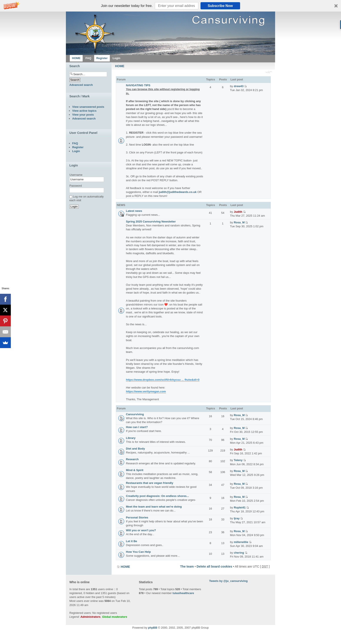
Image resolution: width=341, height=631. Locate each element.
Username (75, 174)
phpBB (152, 627)
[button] (170, 6)
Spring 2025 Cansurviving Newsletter (151, 221)
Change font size (269, 72)
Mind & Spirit (134, 470)
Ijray (237, 518)
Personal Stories (137, 517)
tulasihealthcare (183, 593)
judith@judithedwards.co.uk (178, 192)
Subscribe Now (220, 6)
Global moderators (114, 616)
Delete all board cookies (214, 566)
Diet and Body (135, 448)
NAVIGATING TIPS (138, 85)
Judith (238, 211)
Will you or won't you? (141, 530)
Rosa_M (239, 222)
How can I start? (137, 427)
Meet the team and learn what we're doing (154, 506)
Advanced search (81, 84)
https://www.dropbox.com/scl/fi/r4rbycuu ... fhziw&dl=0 (162, 379)
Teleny (238, 460)
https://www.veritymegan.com (146, 391)
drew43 (239, 86)
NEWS (121, 205)
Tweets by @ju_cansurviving (228, 581)
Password (75, 185)
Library (130, 438)
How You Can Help (138, 551)
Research (132, 459)
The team (187, 566)
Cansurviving (135, 414)
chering (239, 552)
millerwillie (241, 542)
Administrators (90, 616)
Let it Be (131, 541)
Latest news (134, 211)
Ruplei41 (240, 507)
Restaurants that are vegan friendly (149, 483)
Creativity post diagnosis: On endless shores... (157, 496)
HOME (119, 66)
